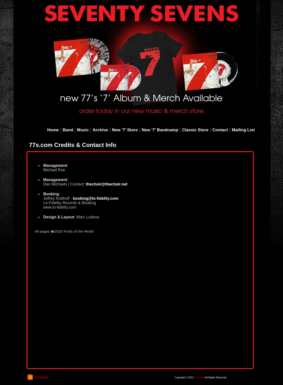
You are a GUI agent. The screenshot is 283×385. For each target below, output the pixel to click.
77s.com (199, 377)
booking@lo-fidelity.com (95, 198)
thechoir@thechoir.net (106, 184)
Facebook (42, 377)
